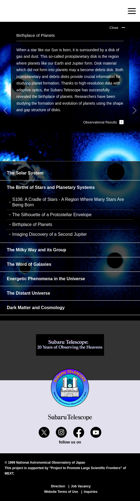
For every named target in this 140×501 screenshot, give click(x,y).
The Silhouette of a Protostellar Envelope (52, 214)
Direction (58, 486)
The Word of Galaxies (29, 264)
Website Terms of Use (61, 492)
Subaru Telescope (31, 11)
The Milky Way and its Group (36, 250)
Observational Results (100, 122)
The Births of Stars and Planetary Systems (51, 187)
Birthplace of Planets (32, 224)
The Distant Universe (28, 293)
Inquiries (91, 492)
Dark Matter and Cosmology (36, 307)
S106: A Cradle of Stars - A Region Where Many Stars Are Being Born (68, 202)
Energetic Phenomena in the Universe (46, 278)
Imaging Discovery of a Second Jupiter (49, 234)
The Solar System (25, 173)
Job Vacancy (81, 486)
